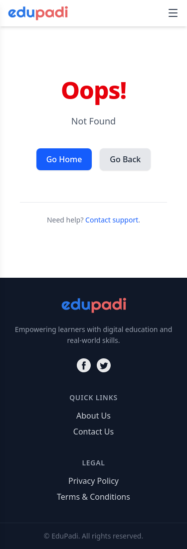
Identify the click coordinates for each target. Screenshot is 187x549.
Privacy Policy (93, 480)
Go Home (64, 159)
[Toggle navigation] (173, 13)
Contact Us (93, 431)
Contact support (111, 219)
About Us (93, 415)
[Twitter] (104, 365)
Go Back (125, 159)
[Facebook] (84, 365)
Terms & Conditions (93, 496)
